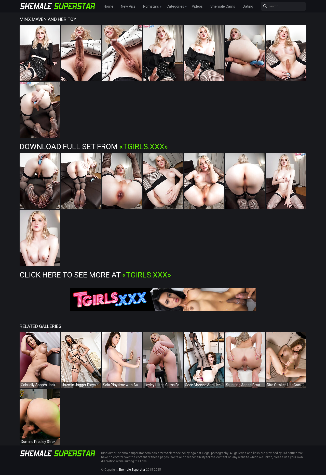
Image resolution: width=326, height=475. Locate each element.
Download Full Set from (94, 146)
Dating (248, 6)
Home (108, 6)
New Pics (128, 6)
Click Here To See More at (95, 274)
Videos (197, 6)
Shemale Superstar (131, 469)
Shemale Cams (222, 6)
